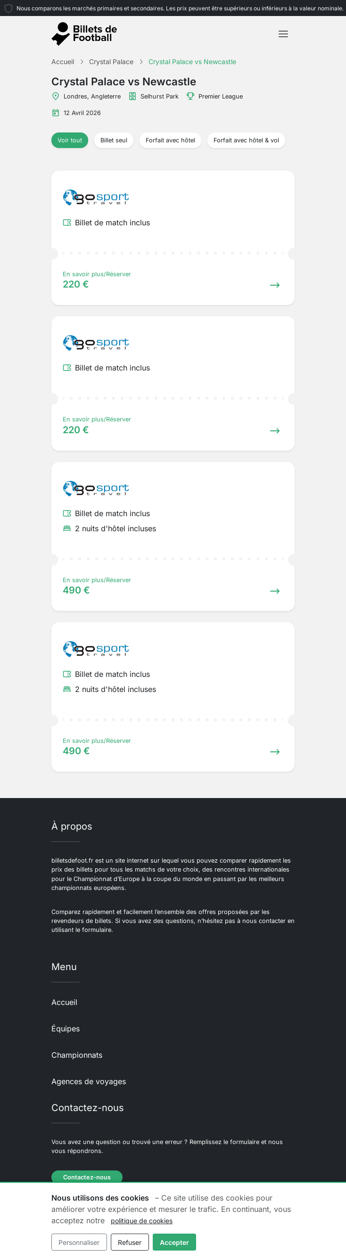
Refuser (129, 1242)
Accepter (174, 1242)
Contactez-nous (87, 1177)
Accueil (64, 1002)
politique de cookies (142, 1221)
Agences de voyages (88, 1081)
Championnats (76, 1055)
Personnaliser (78, 1242)
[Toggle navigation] (283, 33)
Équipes (65, 1028)
